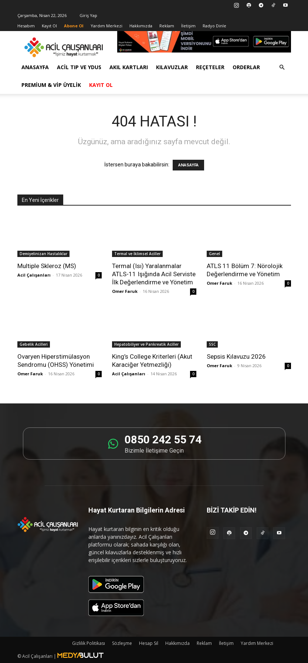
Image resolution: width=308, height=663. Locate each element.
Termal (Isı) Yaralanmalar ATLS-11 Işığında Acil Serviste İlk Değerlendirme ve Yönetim (154, 274)
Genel (214, 253)
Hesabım (26, 25)
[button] (282, 67)
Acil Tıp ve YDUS (79, 67)
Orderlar (246, 67)
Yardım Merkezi (106, 25)
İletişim (188, 25)
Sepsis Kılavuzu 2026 (236, 356)
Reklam (166, 25)
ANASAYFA (188, 165)
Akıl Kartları (128, 67)
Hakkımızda (140, 25)
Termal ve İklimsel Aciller (137, 253)
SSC (212, 344)
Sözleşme (122, 643)
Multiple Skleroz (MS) (46, 266)
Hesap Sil (148, 643)
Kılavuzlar (172, 67)
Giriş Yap (88, 15)
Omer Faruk (125, 291)
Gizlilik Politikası (88, 643)
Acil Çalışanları (34, 275)
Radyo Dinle (214, 25)
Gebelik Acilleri (34, 344)
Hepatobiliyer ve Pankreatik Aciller (146, 344)
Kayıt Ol (49, 25)
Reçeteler (210, 67)
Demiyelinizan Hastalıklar (43, 253)
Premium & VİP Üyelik (51, 84)
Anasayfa (35, 67)
